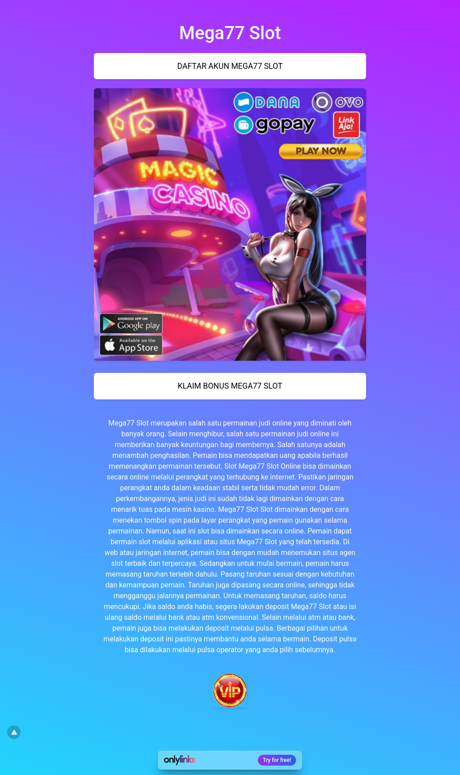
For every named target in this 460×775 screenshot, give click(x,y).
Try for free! (277, 760)
